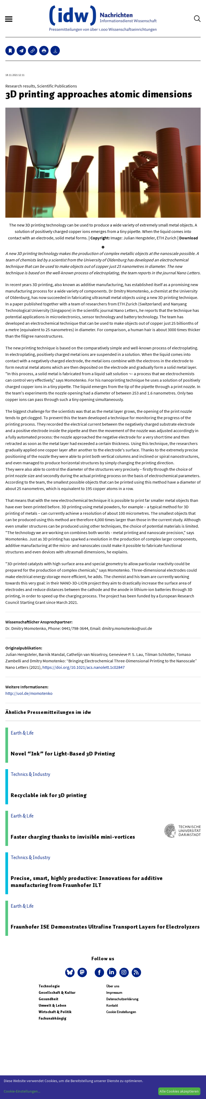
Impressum (114, 992)
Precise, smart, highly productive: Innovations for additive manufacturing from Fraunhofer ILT (87, 881)
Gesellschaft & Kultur (57, 992)
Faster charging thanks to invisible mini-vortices (73, 837)
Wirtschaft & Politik (55, 1011)
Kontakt (112, 1005)
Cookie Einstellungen (121, 1012)
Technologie (49, 986)
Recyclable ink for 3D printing (49, 795)
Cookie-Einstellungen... (22, 1091)
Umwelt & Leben (52, 1005)
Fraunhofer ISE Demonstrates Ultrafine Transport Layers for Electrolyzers (105, 927)
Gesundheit (48, 999)
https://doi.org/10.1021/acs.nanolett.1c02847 (83, 667)
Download (188, 237)
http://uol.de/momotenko (29, 693)
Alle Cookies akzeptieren (179, 1091)
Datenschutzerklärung (122, 999)
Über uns (112, 986)
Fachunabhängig (52, 1018)
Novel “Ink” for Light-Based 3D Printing (63, 754)
